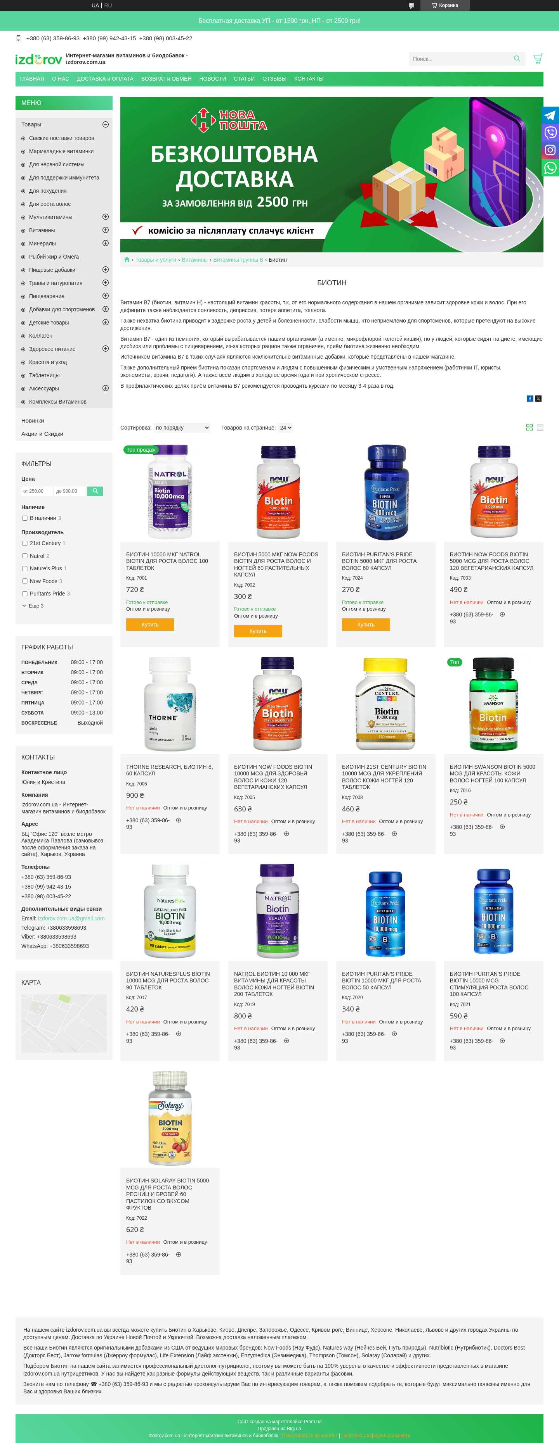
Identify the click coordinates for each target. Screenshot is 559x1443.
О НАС (60, 79)
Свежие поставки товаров (61, 138)
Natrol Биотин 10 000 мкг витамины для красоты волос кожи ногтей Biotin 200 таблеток (274, 984)
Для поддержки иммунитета (64, 177)
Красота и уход (48, 362)
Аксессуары (44, 388)
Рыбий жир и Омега (54, 257)
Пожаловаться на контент (310, 1435)
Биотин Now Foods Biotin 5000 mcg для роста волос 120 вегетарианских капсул (491, 561)
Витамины (195, 260)
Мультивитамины (51, 217)
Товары (31, 124)
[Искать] (517, 59)
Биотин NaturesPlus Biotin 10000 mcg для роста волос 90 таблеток (168, 981)
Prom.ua (312, 1421)
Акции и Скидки (42, 433)
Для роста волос (50, 204)
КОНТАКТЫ (309, 79)
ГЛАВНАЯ (31, 79)
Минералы (42, 243)
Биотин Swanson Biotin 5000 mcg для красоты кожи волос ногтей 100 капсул (492, 774)
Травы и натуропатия (56, 283)
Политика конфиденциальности (376, 1435)
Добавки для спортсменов (62, 309)
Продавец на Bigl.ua (279, 1428)
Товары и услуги (155, 260)
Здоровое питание (52, 349)
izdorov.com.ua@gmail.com (71, 918)
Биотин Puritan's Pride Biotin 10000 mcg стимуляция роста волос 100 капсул (489, 984)
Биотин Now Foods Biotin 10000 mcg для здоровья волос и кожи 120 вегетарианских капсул (273, 777)
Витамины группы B (238, 260)
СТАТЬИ (244, 79)
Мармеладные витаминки (61, 151)
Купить (150, 624)
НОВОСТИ (212, 79)
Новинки (32, 420)
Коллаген (40, 336)
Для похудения (48, 191)
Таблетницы (44, 375)
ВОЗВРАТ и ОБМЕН (166, 79)
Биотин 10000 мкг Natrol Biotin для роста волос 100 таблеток (167, 561)
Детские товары (49, 322)
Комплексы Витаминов (58, 402)
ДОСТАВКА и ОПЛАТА (105, 79)
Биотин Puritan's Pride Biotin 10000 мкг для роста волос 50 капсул (381, 981)
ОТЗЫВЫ (274, 79)
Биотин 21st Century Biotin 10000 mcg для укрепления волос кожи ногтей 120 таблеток (384, 777)
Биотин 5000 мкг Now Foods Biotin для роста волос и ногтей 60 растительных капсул (276, 564)
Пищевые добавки (52, 270)
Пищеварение (46, 296)
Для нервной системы (57, 164)
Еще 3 (36, 606)
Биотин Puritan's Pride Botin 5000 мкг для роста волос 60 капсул (379, 561)
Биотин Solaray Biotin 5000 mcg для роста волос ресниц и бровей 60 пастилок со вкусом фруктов (167, 1194)
